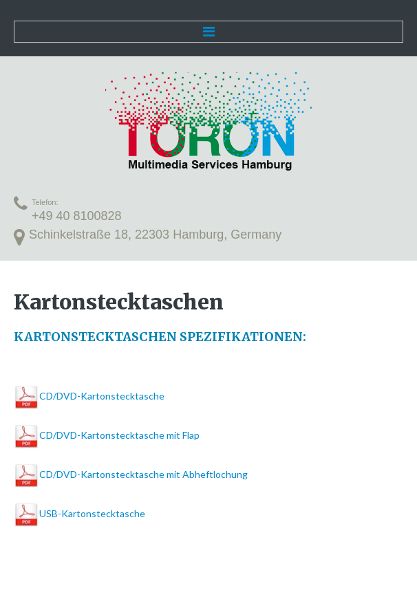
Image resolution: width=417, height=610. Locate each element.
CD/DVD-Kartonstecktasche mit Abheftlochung (143, 474)
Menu (208, 31)
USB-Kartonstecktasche (92, 513)
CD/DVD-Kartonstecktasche (101, 396)
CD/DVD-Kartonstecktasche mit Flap (119, 435)
